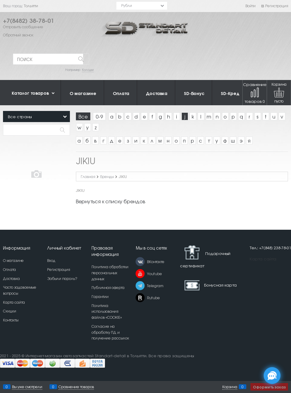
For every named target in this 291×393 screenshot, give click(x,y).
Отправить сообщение (23, 26)
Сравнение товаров (254, 92)
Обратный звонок (18, 35)
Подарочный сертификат (205, 257)
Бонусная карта (220, 284)
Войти (250, 5)
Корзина (229, 386)
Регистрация (274, 5)
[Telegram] (140, 285)
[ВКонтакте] (140, 261)
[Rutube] (140, 297)
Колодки (88, 69)
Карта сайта (263, 259)
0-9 (99, 116)
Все (83, 116)
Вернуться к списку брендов (110, 201)
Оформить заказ (269, 387)
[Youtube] (140, 273)
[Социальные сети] (272, 375)
